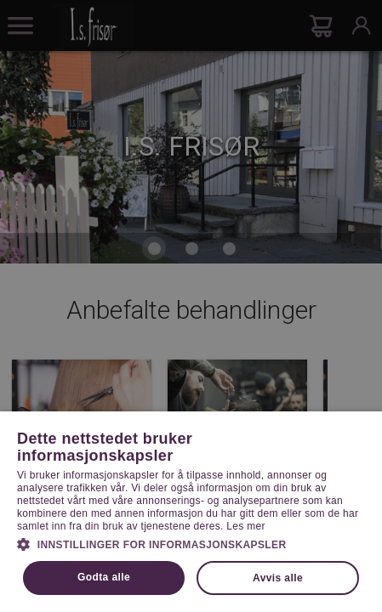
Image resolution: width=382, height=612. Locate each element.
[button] (191, 543)
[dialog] (191, 306)
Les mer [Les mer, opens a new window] (245, 526)
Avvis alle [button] (278, 578)
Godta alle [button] (103, 577)
